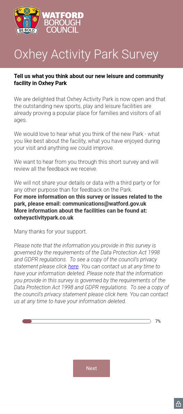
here (73, 266)
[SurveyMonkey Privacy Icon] (178, 403)
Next (91, 368)
